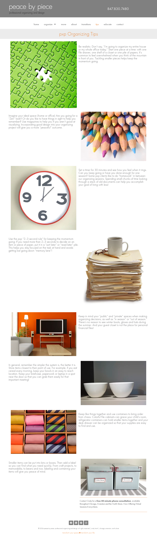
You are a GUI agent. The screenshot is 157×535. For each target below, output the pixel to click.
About (74, 24)
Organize (50, 24)
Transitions (86, 24)
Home (36, 24)
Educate (108, 24)
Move (63, 24)
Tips (97, 24)
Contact (120, 24)
